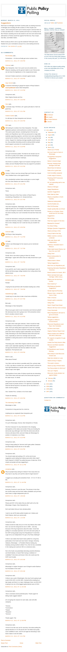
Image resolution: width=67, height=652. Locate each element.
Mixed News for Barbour (54, 168)
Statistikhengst (9, 293)
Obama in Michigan (52, 187)
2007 (47, 391)
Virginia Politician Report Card (55, 331)
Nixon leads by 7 (52, 284)
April (49, 145)
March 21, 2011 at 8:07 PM (15, 299)
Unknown (8, 65)
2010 (47, 384)
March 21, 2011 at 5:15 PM (15, 90)
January (50, 381)
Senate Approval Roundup (54, 291)
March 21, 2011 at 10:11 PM (15, 464)
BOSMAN (8, 280)
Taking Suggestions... (53, 263)
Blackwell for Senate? (53, 223)
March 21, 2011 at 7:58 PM (15, 289)
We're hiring (50, 218)
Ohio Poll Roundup (52, 206)
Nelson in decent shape (54, 161)
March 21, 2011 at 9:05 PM (15, 398)
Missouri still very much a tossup (56, 307)
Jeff (6, 241)
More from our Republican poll (55, 265)
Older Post (38, 643)
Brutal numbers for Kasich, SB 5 (56, 272)
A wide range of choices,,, (54, 175)
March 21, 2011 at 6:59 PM (15, 227)
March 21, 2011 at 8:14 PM (15, 316)
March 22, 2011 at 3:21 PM (15, 636)
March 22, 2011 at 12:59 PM (15, 620)
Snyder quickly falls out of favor (56, 209)
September (51, 132)
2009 (47, 386)
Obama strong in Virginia (54, 360)
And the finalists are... (53, 204)
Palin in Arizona (51, 297)
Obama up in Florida (53, 149)
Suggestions (50, 216)
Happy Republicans (53, 189)
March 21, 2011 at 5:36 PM (15, 99)
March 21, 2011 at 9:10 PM (15, 416)
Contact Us (47, 400)
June (49, 140)
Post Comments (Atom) (15, 646)
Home (21, 643)
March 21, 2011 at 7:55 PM (15, 275)
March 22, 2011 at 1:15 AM (15, 517)
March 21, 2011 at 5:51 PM (15, 111)
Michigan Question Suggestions (56, 228)
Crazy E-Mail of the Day (54, 233)
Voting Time (50, 302)
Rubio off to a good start (54, 170)
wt (6, 170)
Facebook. (60, 23)
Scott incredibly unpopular (54, 173)
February (50, 378)
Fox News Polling (52, 226)
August (50, 135)
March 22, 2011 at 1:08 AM (15, 496)
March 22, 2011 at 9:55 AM (15, 571)
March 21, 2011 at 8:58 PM (15, 352)
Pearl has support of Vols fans (55, 221)
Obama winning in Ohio (54, 231)
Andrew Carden (9, 115)
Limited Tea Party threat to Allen (56, 342)
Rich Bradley (9, 55)
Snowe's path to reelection (54, 300)
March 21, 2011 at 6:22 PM (15, 166)
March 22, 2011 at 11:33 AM (15, 587)
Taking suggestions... (53, 317)
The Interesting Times (11, 402)
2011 (47, 130)
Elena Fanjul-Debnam (51, 119)
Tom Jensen (48, 121)
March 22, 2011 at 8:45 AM (15, 559)
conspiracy (8, 469)
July (49, 137)
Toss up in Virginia (52, 370)
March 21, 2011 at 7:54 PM (15, 262)
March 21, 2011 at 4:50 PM (15, 61)
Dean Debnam (49, 115)
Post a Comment (5, 640)
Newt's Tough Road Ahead (54, 305)
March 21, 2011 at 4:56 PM (15, 78)
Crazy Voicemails (52, 310)
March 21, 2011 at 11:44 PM (15, 482)
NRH (6, 125)
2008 (47, 389)
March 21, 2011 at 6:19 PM (15, 146)
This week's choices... (53, 363)
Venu (6, 104)
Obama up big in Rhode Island (56, 365)
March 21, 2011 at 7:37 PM (15, 248)
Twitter (52, 23)
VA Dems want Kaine (53, 328)
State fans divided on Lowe (55, 358)
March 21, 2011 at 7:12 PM (15, 237)
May (49, 142)
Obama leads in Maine (53, 260)
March (50, 147)
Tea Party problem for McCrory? (56, 368)
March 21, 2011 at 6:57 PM (15, 199)
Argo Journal (9, 83)
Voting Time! (50, 253)
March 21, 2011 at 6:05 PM (15, 121)
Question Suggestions (53, 192)
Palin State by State (53, 194)
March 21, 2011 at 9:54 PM (15, 449)
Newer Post (4, 643)
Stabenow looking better (54, 201)
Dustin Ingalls (48, 117)
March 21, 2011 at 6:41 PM (15, 184)
